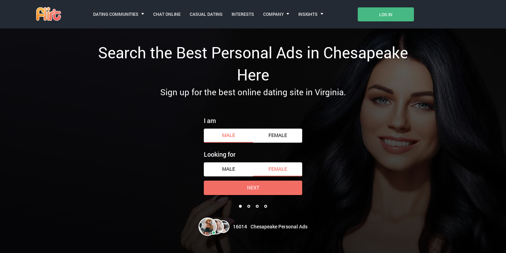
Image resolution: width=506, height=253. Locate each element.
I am (210, 120)
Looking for (219, 154)
